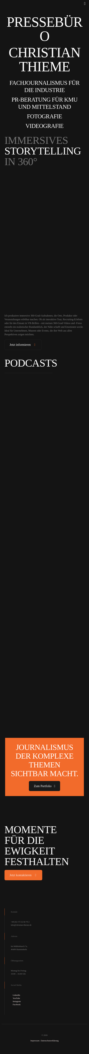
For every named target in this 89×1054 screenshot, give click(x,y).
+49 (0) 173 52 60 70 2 (20, 922)
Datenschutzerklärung (50, 1040)
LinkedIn (16, 995)
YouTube (16, 998)
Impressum (34, 1040)
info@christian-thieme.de (21, 925)
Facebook (17, 1004)
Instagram (17, 1001)
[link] (45, 193)
